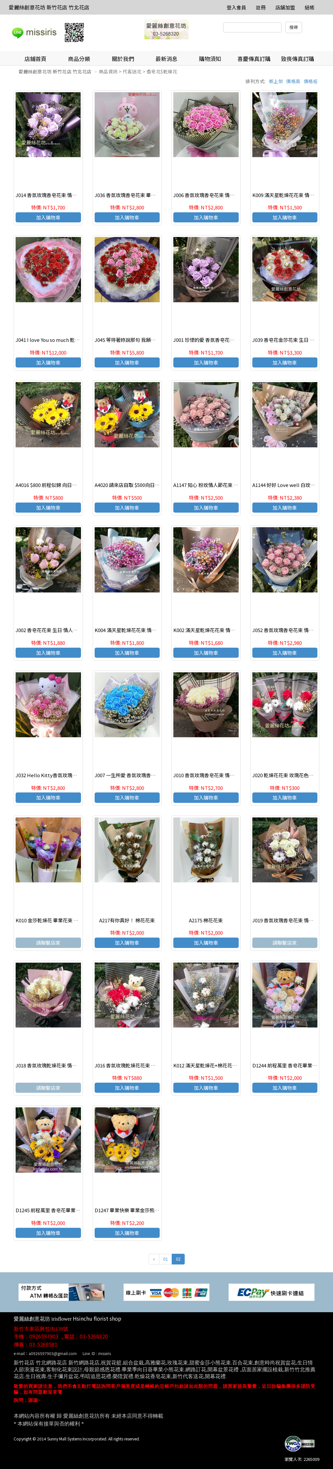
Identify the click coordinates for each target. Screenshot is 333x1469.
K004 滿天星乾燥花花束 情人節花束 (133, 630)
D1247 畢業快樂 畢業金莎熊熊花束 (132, 1210)
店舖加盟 (285, 7)
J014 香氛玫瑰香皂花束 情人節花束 (53, 195)
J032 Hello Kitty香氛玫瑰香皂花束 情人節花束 (66, 775)
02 (178, 1259)
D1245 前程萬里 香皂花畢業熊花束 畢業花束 (63, 1210)
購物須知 (210, 59)
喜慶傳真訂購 (254, 59)
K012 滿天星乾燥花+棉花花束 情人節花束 (217, 1065)
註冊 (261, 7)
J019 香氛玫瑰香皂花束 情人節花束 (290, 920)
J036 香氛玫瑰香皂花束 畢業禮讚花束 (135, 195)
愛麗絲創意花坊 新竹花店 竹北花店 (49, 7)
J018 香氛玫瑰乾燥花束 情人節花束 (53, 1065)
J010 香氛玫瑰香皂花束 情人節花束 (211, 775)
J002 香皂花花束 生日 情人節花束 (51, 630)
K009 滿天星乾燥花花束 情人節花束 (290, 195)
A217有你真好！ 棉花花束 (127, 920)
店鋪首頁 (35, 59)
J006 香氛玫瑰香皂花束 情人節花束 (211, 195)
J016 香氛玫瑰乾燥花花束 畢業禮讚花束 (137, 1065)
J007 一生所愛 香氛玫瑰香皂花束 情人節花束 (143, 775)
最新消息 (166, 59)
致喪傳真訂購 (297, 59)
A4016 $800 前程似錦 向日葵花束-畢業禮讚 (62, 484)
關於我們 (123, 59)
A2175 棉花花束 (206, 920)
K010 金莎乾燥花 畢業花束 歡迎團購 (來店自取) (66, 920)
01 (165, 1259)
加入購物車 (48, 217)
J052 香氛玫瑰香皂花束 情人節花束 (290, 630)
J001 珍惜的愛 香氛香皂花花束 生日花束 (216, 339)
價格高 (293, 81)
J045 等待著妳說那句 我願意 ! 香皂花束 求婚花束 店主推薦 (157, 339)
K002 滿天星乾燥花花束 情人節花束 (211, 630)
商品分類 (79, 59)
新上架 (276, 81)
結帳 (309, 7)
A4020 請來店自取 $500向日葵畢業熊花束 (139, 484)
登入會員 (236, 7)
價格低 (311, 81)
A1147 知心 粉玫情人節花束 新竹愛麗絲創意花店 (225, 484)
